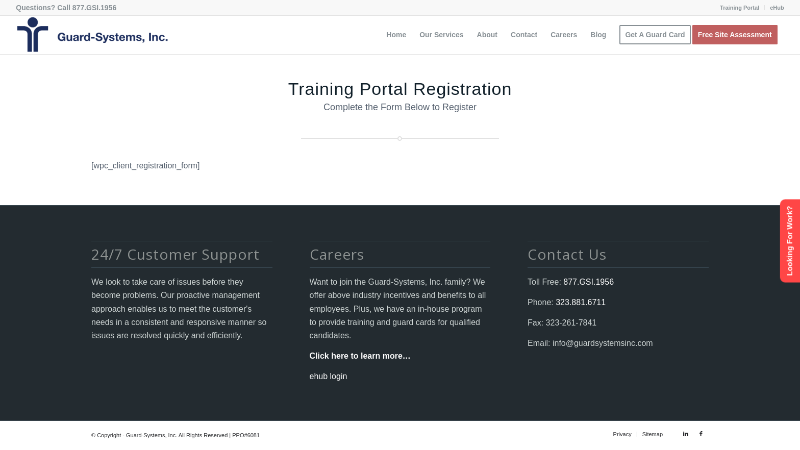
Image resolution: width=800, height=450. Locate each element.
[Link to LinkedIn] (685, 433)
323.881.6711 (580, 302)
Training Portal (739, 8)
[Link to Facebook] (701, 433)
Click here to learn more (356, 356)
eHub (777, 8)
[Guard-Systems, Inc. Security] (92, 35)
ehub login (328, 376)
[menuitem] (740, 7)
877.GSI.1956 (94, 8)
